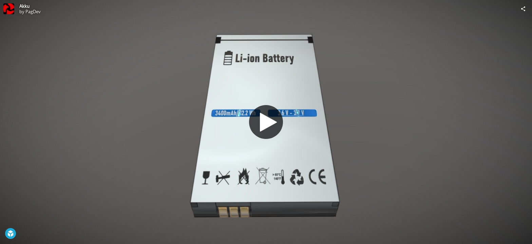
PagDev (33, 11)
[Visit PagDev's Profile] (8, 8)
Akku (24, 6)
